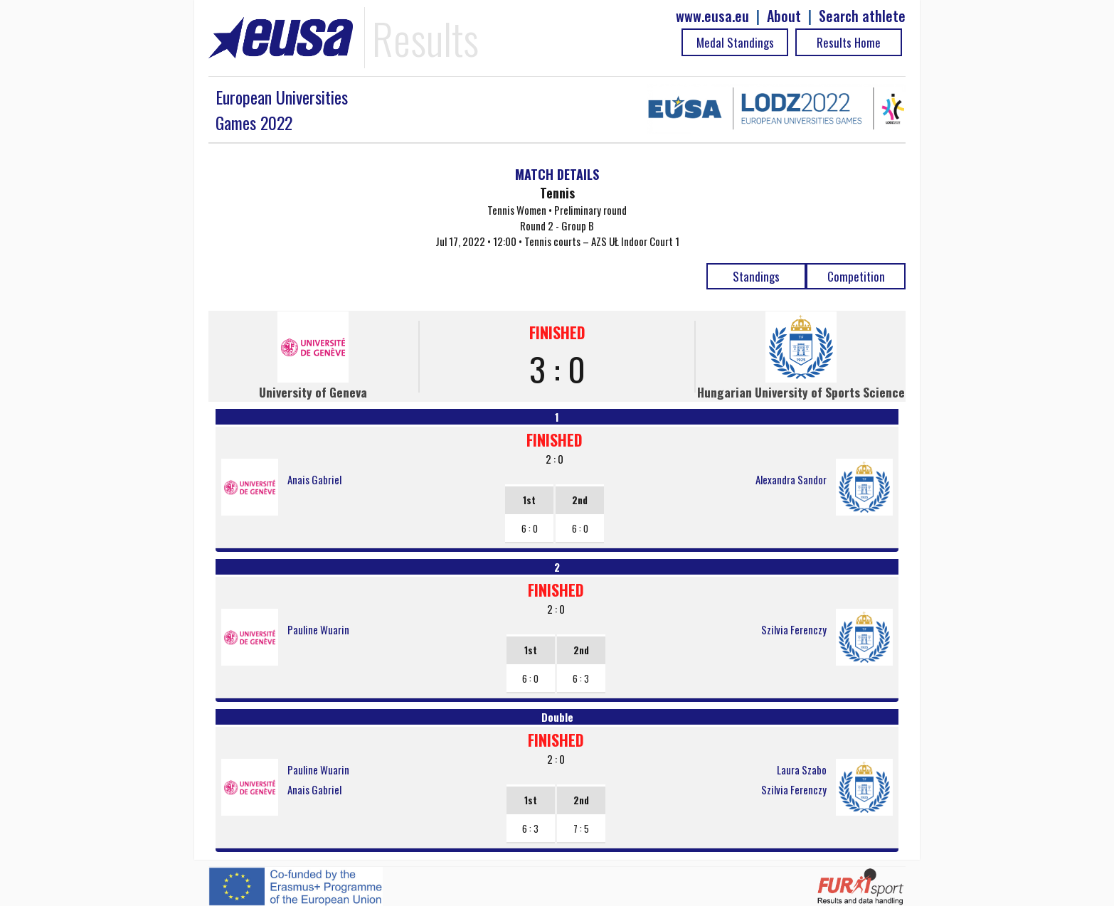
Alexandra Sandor (791, 479)
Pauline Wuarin (318, 629)
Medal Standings (735, 42)
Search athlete (862, 16)
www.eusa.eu (712, 16)
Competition (856, 276)
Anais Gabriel (314, 479)
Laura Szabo (802, 769)
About (784, 16)
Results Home (849, 42)
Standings (756, 276)
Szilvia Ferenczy (794, 629)
